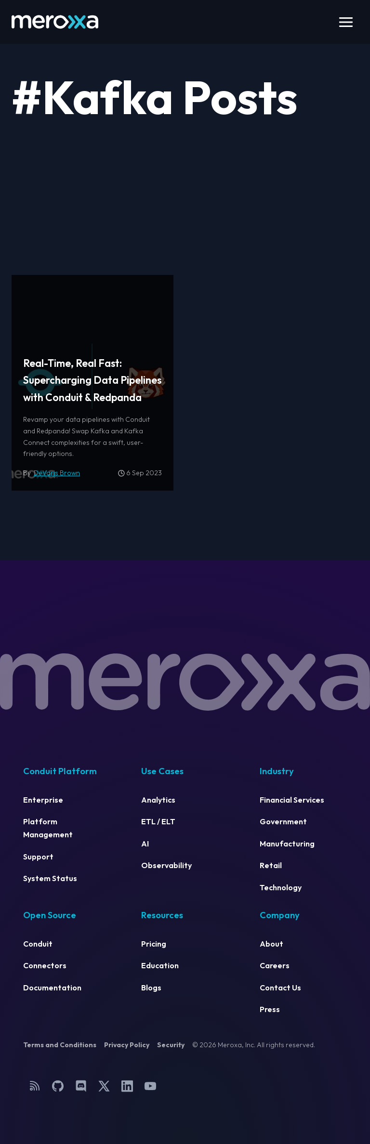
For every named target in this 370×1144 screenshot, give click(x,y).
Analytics (158, 800)
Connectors (44, 965)
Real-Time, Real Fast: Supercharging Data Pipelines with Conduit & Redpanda (92, 380)
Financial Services (292, 800)
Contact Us (280, 987)
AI (145, 843)
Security (171, 1044)
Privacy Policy (126, 1044)
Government (283, 821)
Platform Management (48, 828)
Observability (166, 865)
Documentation (52, 987)
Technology (281, 887)
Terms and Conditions (59, 1044)
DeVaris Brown (57, 472)
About (271, 944)
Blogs (151, 987)
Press (270, 1009)
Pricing (153, 944)
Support (38, 856)
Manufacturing (287, 843)
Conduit (38, 944)
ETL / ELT (158, 821)
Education (160, 965)
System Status (50, 878)
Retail (271, 865)
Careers (275, 965)
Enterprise (43, 800)
